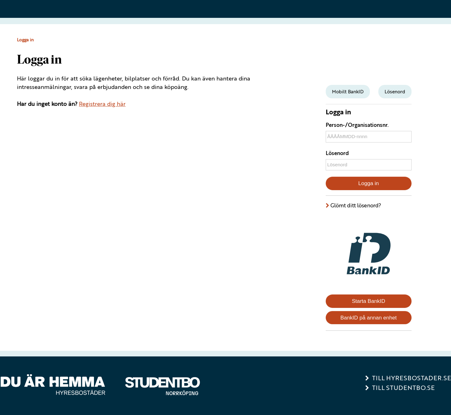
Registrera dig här (102, 104)
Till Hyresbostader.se (411, 377)
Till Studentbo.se (403, 387)
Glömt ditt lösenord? (355, 205)
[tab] (348, 91)
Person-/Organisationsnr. (357, 125)
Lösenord (337, 153)
